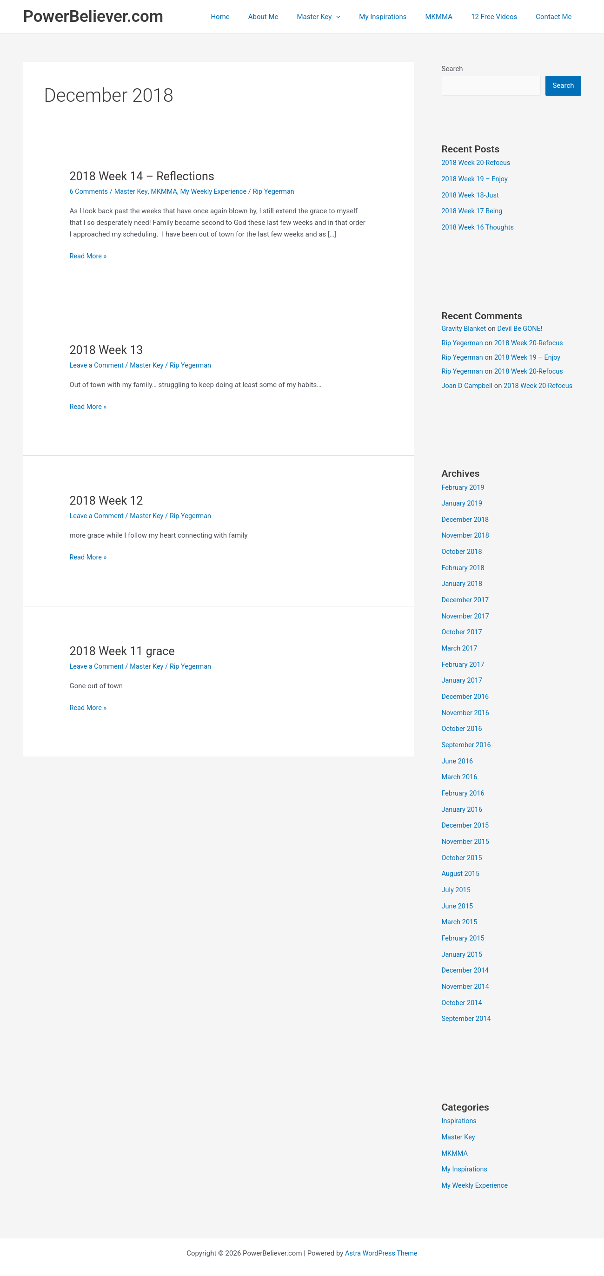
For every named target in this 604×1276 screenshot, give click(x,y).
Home (250, 17)
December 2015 (466, 815)
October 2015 (463, 846)
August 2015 (461, 862)
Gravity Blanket (465, 327)
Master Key (339, 16)
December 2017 (466, 595)
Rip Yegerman (463, 341)
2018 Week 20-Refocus (477, 163)
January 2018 (463, 579)
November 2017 (466, 611)
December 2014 (466, 956)
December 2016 (466, 689)
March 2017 (460, 642)
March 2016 (460, 767)
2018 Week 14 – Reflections (145, 176)
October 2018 (463, 548)
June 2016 (458, 752)
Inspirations (460, 1105)
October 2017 (463, 627)
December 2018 (466, 517)
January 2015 (463, 940)
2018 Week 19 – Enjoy (476, 179)
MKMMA (451, 17)
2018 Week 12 (108, 500)
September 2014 (467, 1003)
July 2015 (457, 878)
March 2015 (460, 909)
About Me (289, 17)
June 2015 (458, 893)
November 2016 (466, 705)
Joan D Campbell (468, 384)
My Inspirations (399, 17)
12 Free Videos (501, 17)
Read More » (89, 256)
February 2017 (464, 658)
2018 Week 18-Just (471, 195)
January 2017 (463, 674)
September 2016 (467, 736)
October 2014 (463, 987)
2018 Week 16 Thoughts (479, 226)
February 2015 (464, 925)
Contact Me (556, 17)
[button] (356, 16)
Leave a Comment (98, 365)
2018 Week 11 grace (124, 651)
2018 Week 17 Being (473, 210)
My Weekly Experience (218, 191)
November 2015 (466, 830)
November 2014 (466, 971)
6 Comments (90, 191)
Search (452, 69)
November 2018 (466, 532)
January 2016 (463, 799)
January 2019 (463, 501)
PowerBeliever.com (93, 16)
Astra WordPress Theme (381, 1235)
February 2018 (464, 564)
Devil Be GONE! (522, 327)
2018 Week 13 (108, 350)
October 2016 (463, 721)
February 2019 (464, 485)
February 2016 (464, 783)
